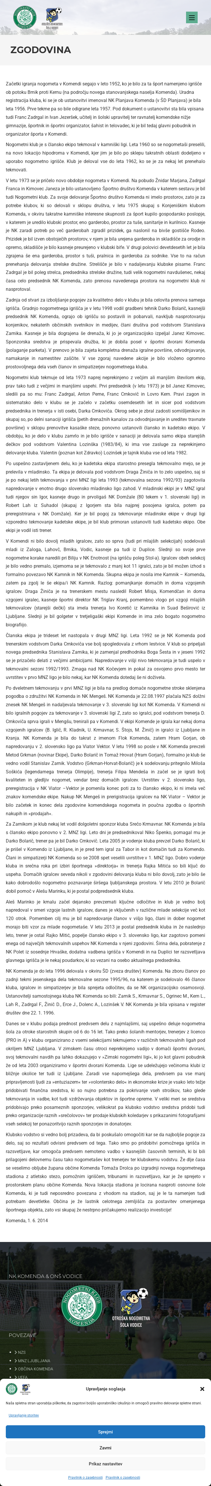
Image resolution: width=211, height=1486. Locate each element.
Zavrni (105, 1448)
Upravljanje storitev (24, 1415)
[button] (202, 1389)
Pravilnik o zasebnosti (85, 1478)
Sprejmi (105, 1432)
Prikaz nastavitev (105, 1464)
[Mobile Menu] (192, 19)
